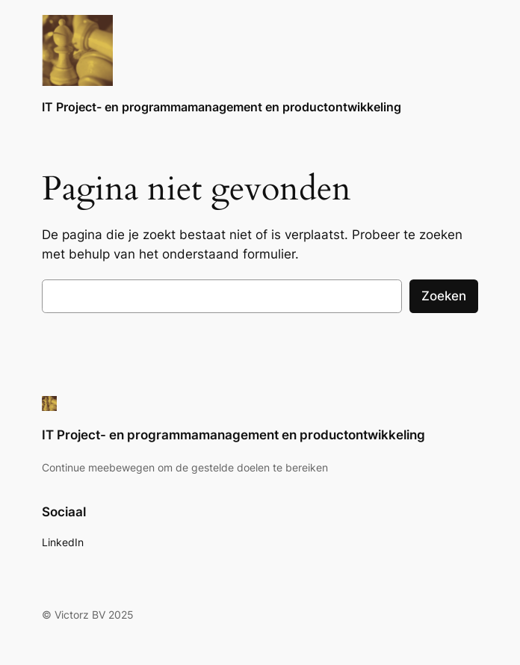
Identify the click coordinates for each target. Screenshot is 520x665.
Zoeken (443, 295)
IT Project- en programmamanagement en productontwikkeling (221, 106)
